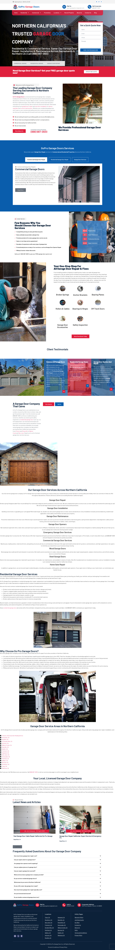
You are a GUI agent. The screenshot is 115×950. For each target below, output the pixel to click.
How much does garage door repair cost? (25, 856)
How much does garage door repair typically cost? (28, 889)
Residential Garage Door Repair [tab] (59, 159)
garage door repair (27, 106)
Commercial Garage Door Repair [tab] (36, 159)
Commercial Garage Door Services (57, 540)
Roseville (25, 431)
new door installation (41, 106)
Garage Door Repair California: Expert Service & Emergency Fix (80, 837)
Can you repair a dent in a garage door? (25, 859)
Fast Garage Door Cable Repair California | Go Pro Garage (33, 836)
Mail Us (69, 6)
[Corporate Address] (79, 905)
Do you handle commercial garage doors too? (26, 897)
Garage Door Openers (58, 524)
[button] (17, 846)
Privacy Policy (63, 947)
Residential (25, 12)
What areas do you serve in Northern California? (27, 882)
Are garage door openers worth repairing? (26, 863)
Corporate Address (88, 904)
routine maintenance (26, 108)
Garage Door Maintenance (57, 516)
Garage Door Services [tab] (80, 159)
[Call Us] (64, 905)
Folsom (18, 431)
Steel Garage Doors (57, 556)
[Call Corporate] (89, 7)
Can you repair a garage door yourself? (24, 871)
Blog (95, 12)
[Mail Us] (64, 7)
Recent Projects (69, 12)
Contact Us (88, 12)
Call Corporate (96, 6)
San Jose (21, 433)
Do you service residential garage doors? (25, 878)
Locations (57, 12)
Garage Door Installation (57, 508)
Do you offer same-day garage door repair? (26, 886)
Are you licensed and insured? (22, 893)
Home (16, 12)
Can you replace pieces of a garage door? (25, 867)
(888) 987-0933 (34, 772)
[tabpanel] (57, 184)
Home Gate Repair (57, 564)
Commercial (36, 12)
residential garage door (26, 419)
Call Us (69, 904)
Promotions (47, 12)
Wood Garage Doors (57, 548)
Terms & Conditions (53, 947)
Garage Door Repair (57, 500)
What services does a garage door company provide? (29, 874)
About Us (79, 12)
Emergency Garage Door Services (57, 532)
